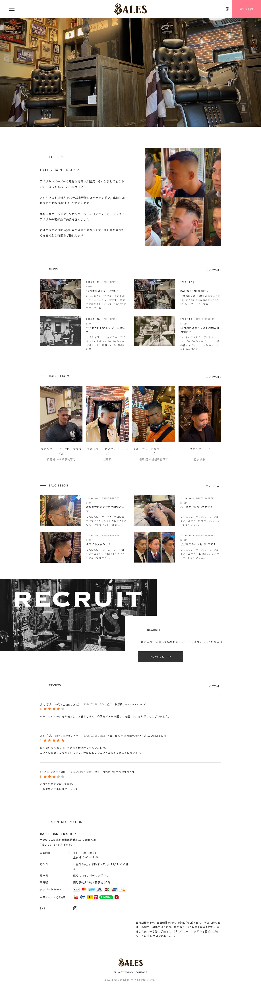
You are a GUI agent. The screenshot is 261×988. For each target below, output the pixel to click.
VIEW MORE (157, 656)
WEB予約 (246, 9)
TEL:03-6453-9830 (56, 844)
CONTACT (141, 972)
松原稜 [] (130, 704)
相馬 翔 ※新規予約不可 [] (140, 735)
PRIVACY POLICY (123, 972)
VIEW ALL (213, 270)
